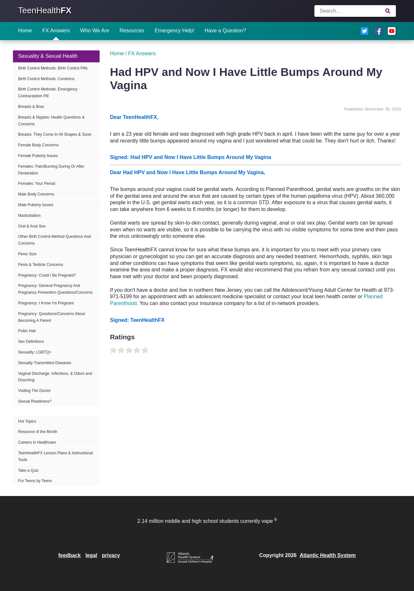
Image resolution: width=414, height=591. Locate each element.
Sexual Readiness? (34, 401)
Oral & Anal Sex (32, 226)
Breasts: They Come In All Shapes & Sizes (55, 134)
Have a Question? (225, 30)
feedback (69, 555)
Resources (132, 30)
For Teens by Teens (35, 481)
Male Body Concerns (36, 194)
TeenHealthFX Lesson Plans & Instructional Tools (55, 456)
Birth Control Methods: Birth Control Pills (53, 68)
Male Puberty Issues (35, 205)
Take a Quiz (28, 470)
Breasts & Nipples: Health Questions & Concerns (51, 120)
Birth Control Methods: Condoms (46, 79)
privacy (111, 555)
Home (25, 30)
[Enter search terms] (355, 11)
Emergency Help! (174, 30)
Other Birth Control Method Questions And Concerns (54, 240)
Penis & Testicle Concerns (40, 264)
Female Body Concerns (38, 145)
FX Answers (56, 30)
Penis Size (27, 254)
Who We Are (94, 30)
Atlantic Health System (327, 555)
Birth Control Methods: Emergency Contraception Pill (47, 92)
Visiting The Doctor (34, 390)
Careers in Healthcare (37, 442)
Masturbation (29, 215)
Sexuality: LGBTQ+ (34, 352)
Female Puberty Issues (38, 155)
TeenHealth (44, 10)
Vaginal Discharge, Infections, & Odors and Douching (55, 377)
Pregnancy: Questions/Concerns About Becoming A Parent (51, 317)
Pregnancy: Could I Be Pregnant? (47, 275)
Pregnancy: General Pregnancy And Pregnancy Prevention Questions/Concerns (55, 289)
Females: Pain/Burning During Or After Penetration (51, 169)
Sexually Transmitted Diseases (44, 363)
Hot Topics (27, 421)
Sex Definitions (31, 341)
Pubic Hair (27, 331)
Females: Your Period (36, 183)
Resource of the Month (37, 431)
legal (91, 555)
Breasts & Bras (31, 106)
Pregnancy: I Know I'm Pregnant (46, 303)
